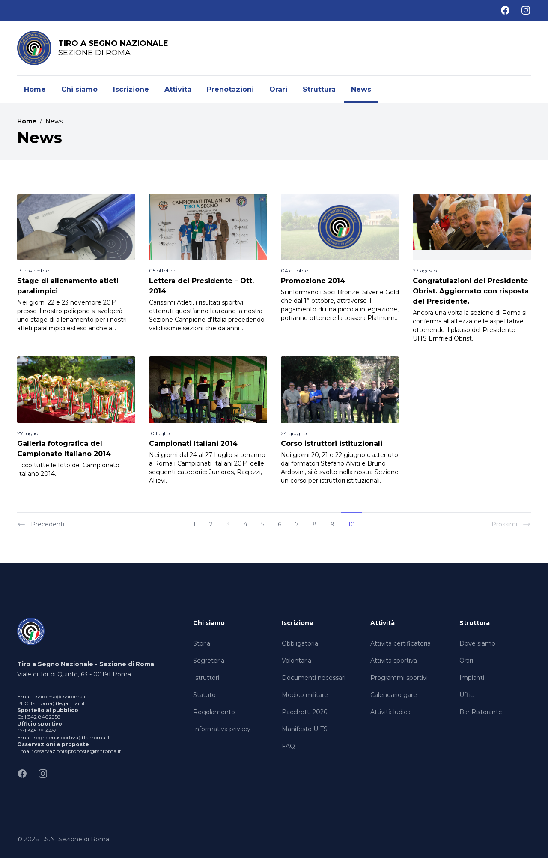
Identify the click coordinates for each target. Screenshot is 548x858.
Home (35, 89)
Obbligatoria (300, 643)
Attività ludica (390, 712)
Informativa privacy (221, 729)
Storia (201, 643)
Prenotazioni (230, 89)
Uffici (467, 695)
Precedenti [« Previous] (40, 524)
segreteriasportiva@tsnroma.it (72, 737)
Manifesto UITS (305, 729)
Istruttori (206, 678)
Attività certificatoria (400, 643)
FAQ (288, 746)
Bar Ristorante (480, 712)
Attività (177, 89)
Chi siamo (79, 89)
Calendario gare (393, 695)
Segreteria (208, 660)
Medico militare (305, 695)
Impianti (471, 678)
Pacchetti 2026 (304, 712)
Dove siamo (477, 643)
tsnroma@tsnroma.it (60, 696)
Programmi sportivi (399, 678)
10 (351, 524)
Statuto (204, 695)
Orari (278, 89)
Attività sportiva (393, 660)
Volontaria (296, 660)
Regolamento (214, 712)
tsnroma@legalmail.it (58, 703)
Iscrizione (131, 89)
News (361, 89)
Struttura (319, 89)
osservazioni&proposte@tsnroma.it (77, 751)
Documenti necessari (313, 678)
